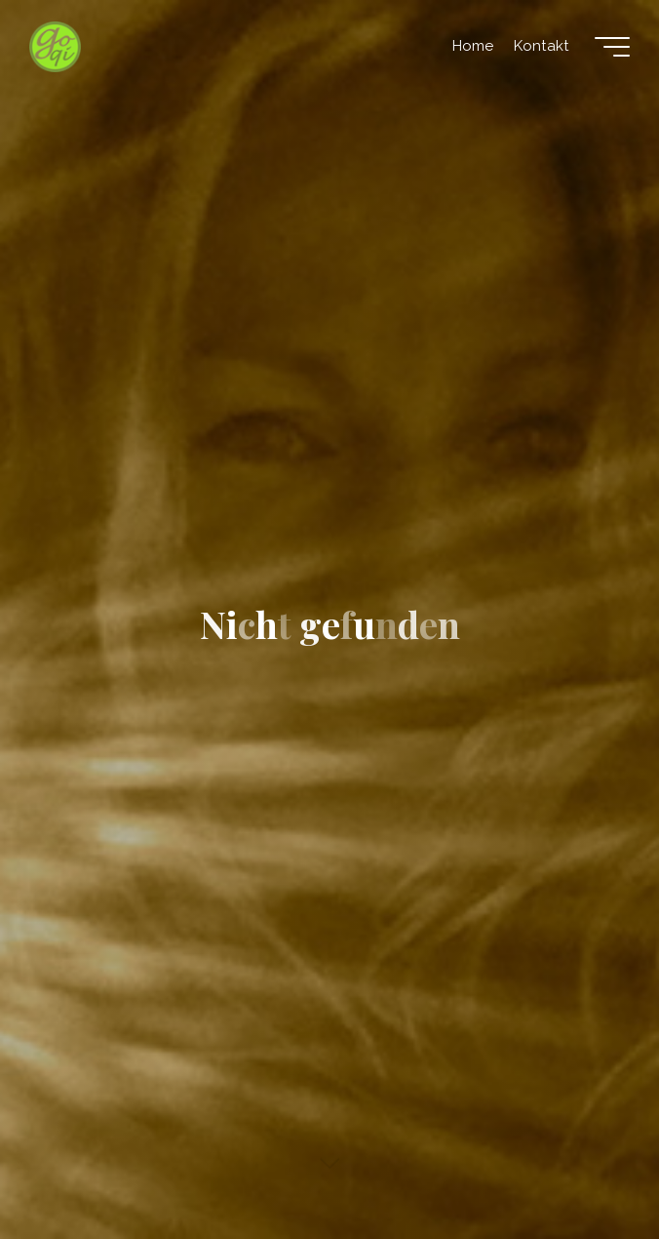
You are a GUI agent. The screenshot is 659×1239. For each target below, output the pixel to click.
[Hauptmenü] (612, 47)
